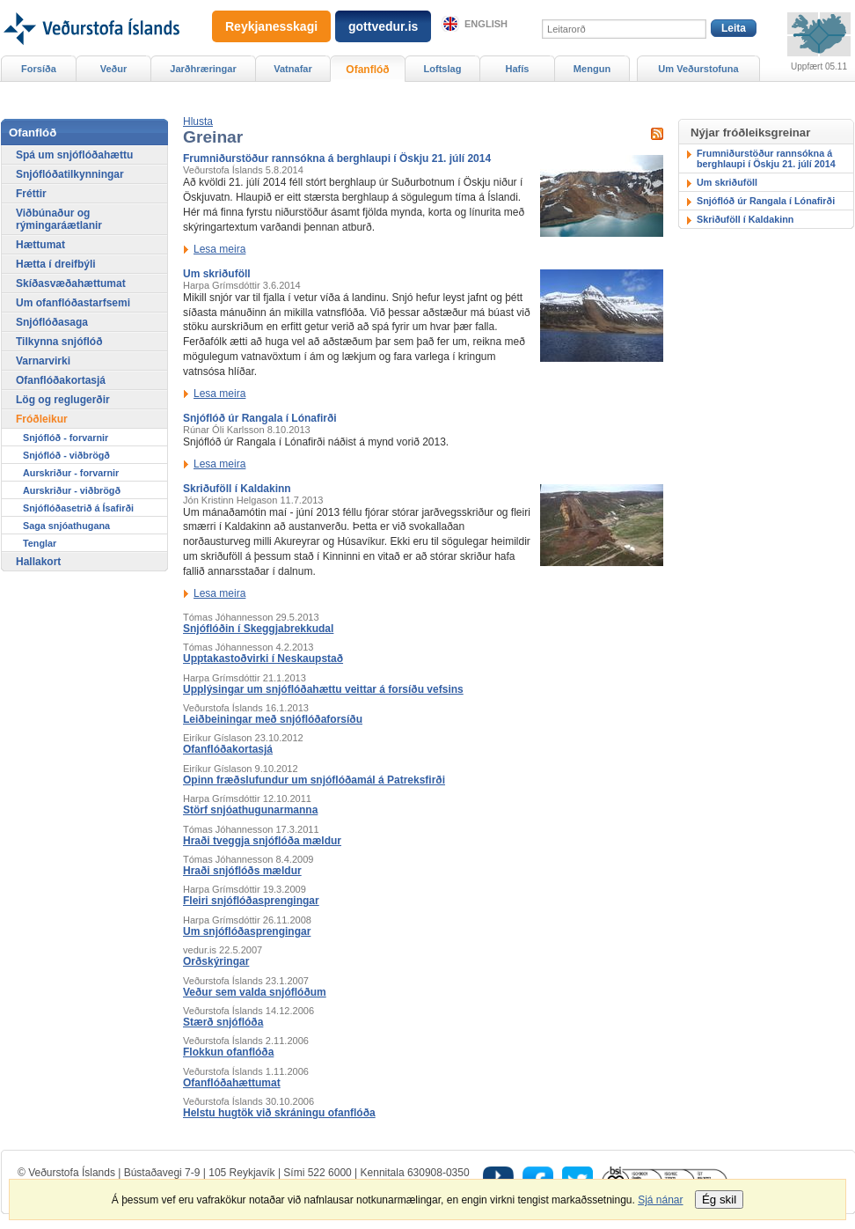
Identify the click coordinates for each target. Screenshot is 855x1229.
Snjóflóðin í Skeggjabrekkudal (258, 628)
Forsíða (38, 68)
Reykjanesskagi (271, 26)
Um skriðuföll (217, 274)
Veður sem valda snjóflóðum (254, 992)
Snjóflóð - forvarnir (65, 437)
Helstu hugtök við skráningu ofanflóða (279, 1113)
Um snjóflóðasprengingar (247, 931)
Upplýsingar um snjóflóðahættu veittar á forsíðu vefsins (323, 689)
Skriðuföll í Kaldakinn (237, 488)
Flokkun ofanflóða (228, 1052)
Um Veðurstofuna (698, 68)
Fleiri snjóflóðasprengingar (251, 900)
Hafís (518, 68)
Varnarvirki (43, 361)
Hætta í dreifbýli (56, 264)
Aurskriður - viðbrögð (72, 490)
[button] (198, 121)
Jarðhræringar (203, 68)
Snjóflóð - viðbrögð (66, 455)
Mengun (592, 68)
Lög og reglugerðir (63, 400)
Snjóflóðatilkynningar (70, 174)
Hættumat (40, 245)
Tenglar (39, 543)
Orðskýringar (216, 961)
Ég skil (719, 1199)
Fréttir (31, 194)
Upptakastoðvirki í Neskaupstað (263, 658)
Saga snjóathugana (66, 525)
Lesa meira (219, 249)
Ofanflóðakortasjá (228, 749)
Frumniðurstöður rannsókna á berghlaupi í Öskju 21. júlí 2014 (337, 158)
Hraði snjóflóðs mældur (242, 871)
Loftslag (443, 68)
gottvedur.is (383, 26)
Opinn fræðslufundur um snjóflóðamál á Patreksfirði (314, 780)
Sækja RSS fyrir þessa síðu (657, 134)
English (486, 23)
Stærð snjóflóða (223, 1022)
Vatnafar (293, 68)
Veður (114, 68)
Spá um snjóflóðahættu (74, 155)
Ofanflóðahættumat (232, 1083)
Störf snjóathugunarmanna (250, 810)
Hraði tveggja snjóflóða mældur (262, 841)
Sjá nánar (660, 1200)
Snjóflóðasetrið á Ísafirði (78, 508)
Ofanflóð (367, 69)
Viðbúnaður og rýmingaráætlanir (59, 219)
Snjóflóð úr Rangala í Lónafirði (260, 418)
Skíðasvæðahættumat (71, 283)
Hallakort (38, 562)
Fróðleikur (42, 419)
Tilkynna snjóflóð (59, 341)
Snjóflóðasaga (52, 322)
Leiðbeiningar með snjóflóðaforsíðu (272, 719)
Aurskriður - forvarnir (71, 472)
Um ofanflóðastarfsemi (73, 303)
